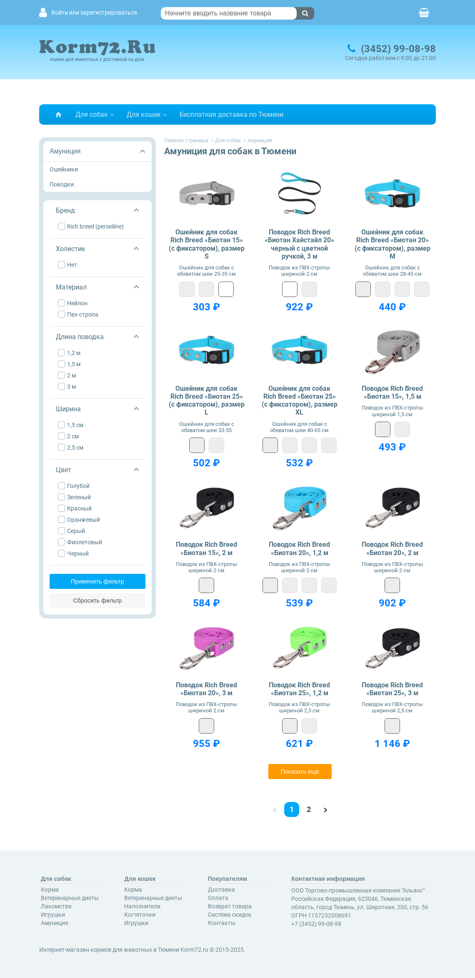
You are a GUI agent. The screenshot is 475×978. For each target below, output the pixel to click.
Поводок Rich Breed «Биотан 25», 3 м (392, 689)
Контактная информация (328, 878)
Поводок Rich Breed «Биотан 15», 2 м (206, 548)
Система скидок (230, 914)
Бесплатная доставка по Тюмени (231, 114)
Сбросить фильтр (97, 600)
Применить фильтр (97, 581)
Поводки (62, 184)
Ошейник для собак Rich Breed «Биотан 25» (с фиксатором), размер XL (300, 401)
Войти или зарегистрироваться (94, 12)
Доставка (221, 889)
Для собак (91, 114)
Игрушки (53, 914)
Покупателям (227, 878)
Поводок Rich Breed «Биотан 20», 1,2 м (299, 548)
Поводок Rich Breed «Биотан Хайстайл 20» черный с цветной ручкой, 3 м (299, 244)
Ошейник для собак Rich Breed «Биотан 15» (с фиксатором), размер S (207, 244)
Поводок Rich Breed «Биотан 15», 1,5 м (392, 392)
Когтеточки (139, 914)
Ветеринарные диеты (70, 898)
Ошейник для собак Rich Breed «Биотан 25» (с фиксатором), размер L (207, 401)
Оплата (218, 898)
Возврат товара (230, 906)
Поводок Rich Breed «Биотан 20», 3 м (206, 689)
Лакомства (56, 906)
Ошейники (64, 169)
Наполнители (142, 906)
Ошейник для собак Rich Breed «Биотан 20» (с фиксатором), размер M (392, 244)
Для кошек (144, 114)
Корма (50, 889)
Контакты (221, 923)
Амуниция (65, 151)
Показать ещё (299, 771)
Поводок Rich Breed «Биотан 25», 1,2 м (299, 689)
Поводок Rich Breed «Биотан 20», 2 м (392, 548)
